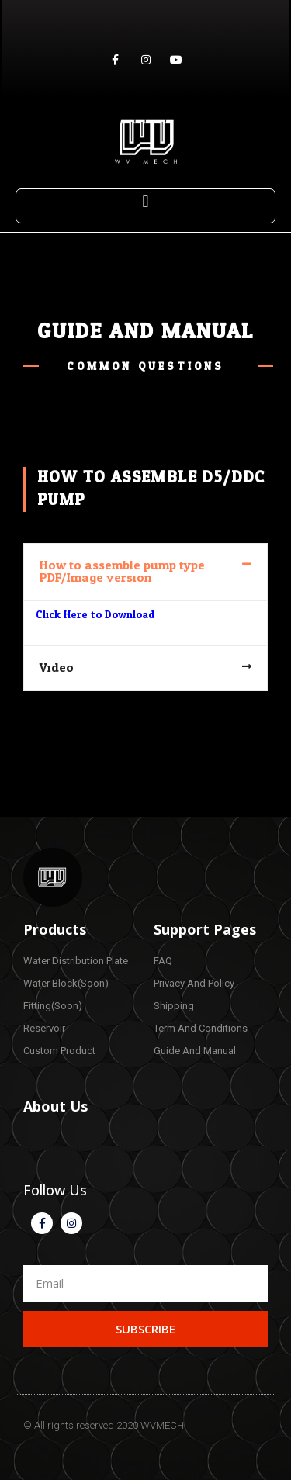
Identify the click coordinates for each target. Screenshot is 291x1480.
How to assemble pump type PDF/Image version (122, 572)
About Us (55, 1106)
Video (57, 667)
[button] (145, 202)
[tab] (145, 572)
